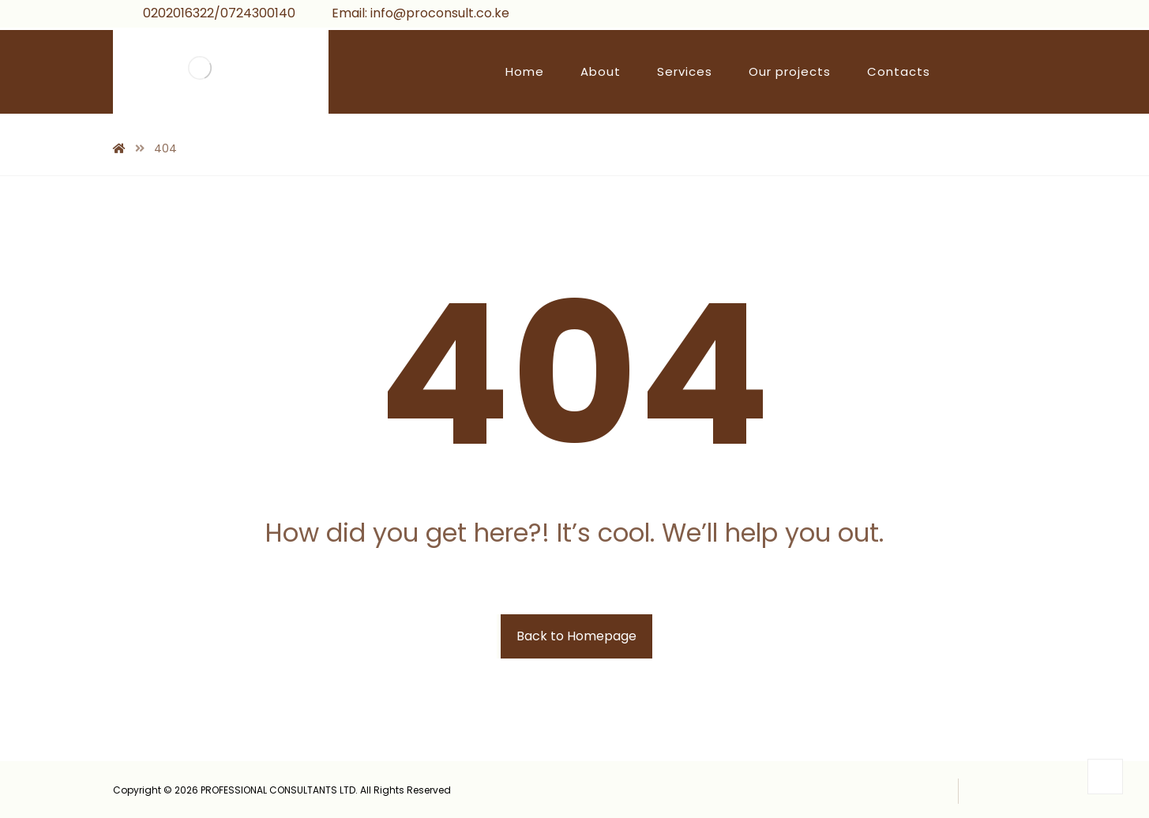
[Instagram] (1007, 15)
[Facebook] (957, 15)
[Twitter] (982, 15)
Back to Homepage (576, 636)
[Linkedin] (1033, 15)
